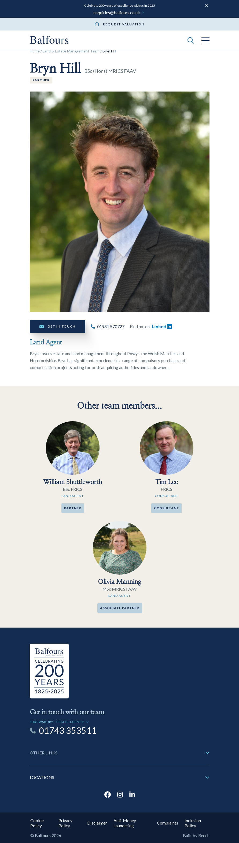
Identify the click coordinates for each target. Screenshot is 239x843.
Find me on (151, 326)
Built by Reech (196, 835)
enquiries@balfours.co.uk (116, 12)
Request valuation (124, 24)
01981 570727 (110, 326)
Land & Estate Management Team (71, 51)
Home (35, 51)
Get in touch (61, 326)
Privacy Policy (65, 823)
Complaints (167, 822)
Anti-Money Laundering (124, 823)
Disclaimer (97, 822)
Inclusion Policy (193, 823)
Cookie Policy (37, 823)
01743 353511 (68, 730)
